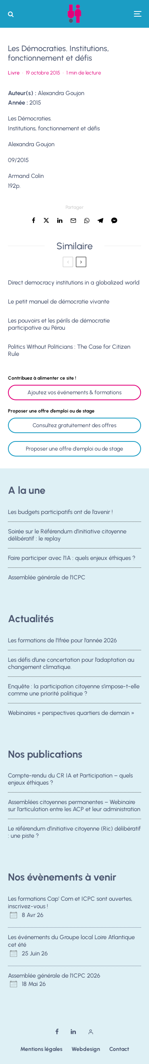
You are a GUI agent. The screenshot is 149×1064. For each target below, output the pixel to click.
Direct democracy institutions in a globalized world (73, 282)
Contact (119, 1049)
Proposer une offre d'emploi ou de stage (74, 448)
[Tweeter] (46, 220)
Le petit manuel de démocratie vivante (58, 301)
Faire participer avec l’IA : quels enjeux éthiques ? (71, 558)
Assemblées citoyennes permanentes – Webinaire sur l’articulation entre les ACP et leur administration (74, 805)
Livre (13, 73)
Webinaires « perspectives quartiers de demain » (71, 714)
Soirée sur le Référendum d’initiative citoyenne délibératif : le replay (67, 535)
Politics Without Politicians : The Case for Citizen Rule (69, 350)
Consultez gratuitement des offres (74, 425)
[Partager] (33, 220)
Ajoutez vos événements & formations (74, 392)
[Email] (73, 220)
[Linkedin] (73, 1032)
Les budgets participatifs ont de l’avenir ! (60, 512)
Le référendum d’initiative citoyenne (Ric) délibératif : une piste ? (74, 832)
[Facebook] (57, 1032)
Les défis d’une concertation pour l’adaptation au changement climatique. (71, 663)
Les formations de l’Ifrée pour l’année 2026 (62, 640)
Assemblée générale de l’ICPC (46, 579)
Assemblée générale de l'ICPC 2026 (54, 975)
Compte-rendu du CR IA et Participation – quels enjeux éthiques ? (70, 779)
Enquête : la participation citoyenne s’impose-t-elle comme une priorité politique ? (73, 690)
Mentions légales (41, 1049)
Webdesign (86, 1049)
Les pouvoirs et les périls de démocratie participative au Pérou (59, 324)
